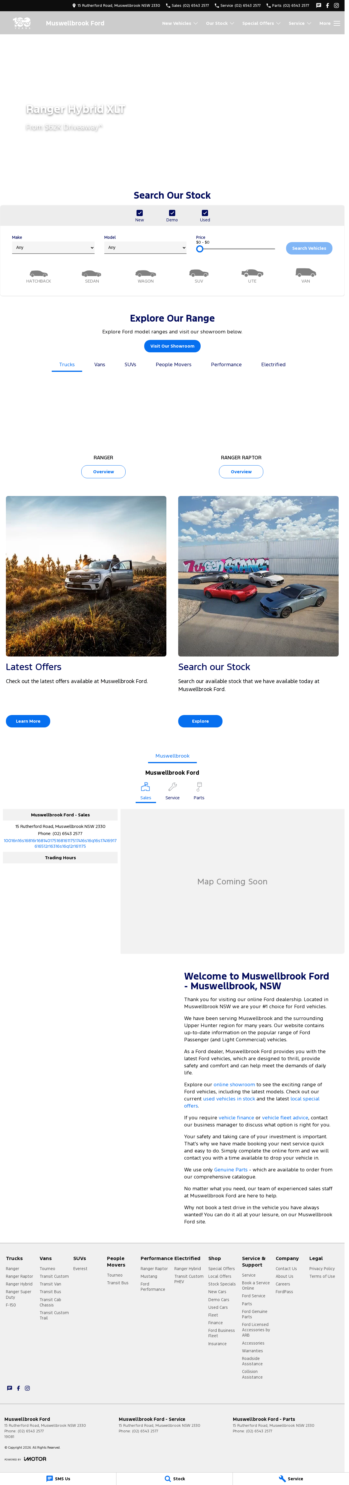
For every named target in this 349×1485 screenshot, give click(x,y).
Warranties (252, 1350)
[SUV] (199, 275)
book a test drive (225, 1207)
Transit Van (50, 1284)
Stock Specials (222, 1284)
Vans (99, 364)
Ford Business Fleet (221, 1333)
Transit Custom (54, 1276)
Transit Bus (50, 1291)
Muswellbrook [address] (172, 756)
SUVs (130, 364)
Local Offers (219, 1276)
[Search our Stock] (258, 614)
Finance (215, 1322)
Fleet (213, 1315)
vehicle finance (236, 1117)
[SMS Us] (58, 1479)
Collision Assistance (252, 1374)
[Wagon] (145, 275)
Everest (80, 1268)
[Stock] (174, 1479)
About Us (284, 1276)
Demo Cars (218, 1299)
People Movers (173, 364)
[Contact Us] (116, 5)
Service (249, 1275)
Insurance (217, 1343)
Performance (226, 364)
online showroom (234, 1084)
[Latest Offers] (86, 614)
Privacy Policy (322, 1268)
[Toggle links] (25, 1458)
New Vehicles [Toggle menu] (180, 23)
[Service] (291, 1479)
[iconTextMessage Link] (318, 5)
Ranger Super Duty (18, 1294)
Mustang (149, 1276)
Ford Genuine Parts (254, 1314)
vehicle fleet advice (285, 1117)
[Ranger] (103, 430)
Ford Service (253, 1295)
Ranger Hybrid (19, 1284)
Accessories (253, 1343)
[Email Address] (60, 843)
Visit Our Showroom (172, 346)
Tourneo (47, 1268)
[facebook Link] (327, 5)
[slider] (199, 248)
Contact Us (286, 1268)
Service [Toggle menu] (300, 23)
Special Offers (221, 1268)
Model (145, 244)
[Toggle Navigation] (329, 23)
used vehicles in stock (229, 1098)
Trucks (67, 364)
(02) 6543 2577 (67, 833)
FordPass (284, 1291)
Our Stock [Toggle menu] (220, 23)
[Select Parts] (199, 792)
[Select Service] (172, 792)
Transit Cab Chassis (50, 1302)
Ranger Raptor (19, 1276)
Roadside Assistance (252, 1361)
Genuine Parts (231, 1169)
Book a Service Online (256, 1285)
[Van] (305, 275)
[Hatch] (39, 275)
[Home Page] (22, 23)
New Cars (217, 1291)
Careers (283, 1284)
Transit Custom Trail (54, 1315)
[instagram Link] (336, 5)
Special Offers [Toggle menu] (261, 23)
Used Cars (218, 1307)
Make (53, 244)
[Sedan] (92, 275)
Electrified (273, 364)
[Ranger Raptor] (241, 430)
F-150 (11, 1305)
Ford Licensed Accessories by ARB (256, 1330)
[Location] (146, 792)
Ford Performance (153, 1286)
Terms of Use (322, 1276)
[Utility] (252, 275)
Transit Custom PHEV (189, 1279)
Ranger (12, 1268)
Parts (247, 1303)
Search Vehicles (309, 248)
